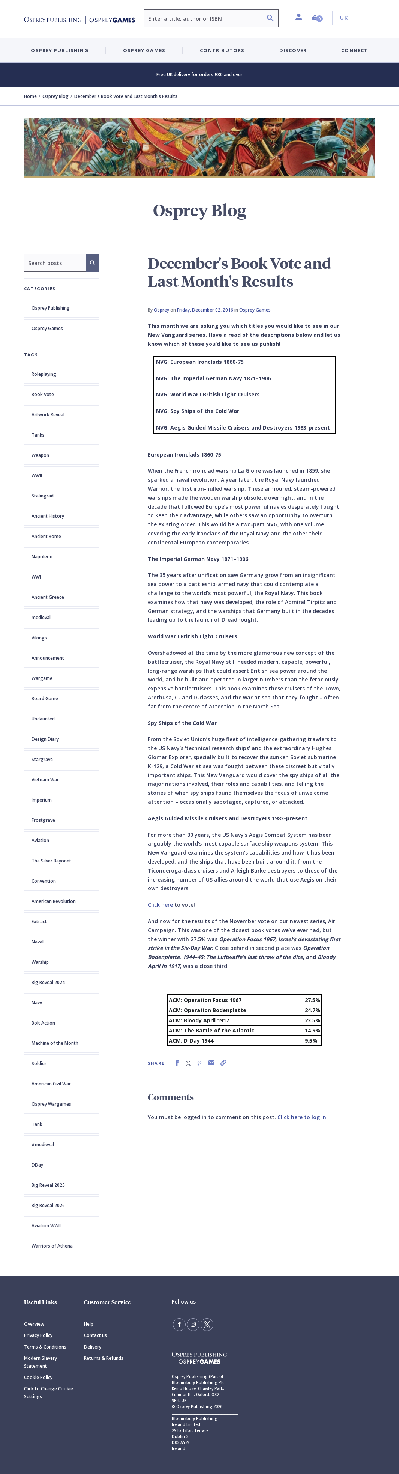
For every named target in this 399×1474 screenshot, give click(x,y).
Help (88, 1324)
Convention (44, 881)
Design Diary (45, 739)
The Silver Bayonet (51, 861)
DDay (37, 1165)
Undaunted (43, 719)
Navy (37, 1002)
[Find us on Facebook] (179, 1324)
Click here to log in (302, 1117)
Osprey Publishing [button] (59, 50)
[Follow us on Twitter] (207, 1324)
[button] (317, 17)
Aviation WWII (46, 1225)
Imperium (42, 800)
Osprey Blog (55, 96)
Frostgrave (43, 820)
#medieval (43, 1144)
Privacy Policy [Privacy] (38, 1335)
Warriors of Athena (52, 1246)
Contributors (222, 50)
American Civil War (51, 1084)
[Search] (270, 19)
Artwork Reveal (48, 414)
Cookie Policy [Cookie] (38, 1377)
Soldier (39, 1063)
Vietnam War (45, 779)
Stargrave (42, 759)
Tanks (38, 435)
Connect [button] (354, 50)
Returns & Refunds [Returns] (103, 1358)
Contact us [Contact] (95, 1335)
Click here (160, 904)
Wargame (42, 678)
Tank (37, 1124)
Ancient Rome (46, 536)
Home (30, 96)
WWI (36, 577)
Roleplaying (44, 374)
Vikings (39, 638)
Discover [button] (293, 50)
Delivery (92, 1347)
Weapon (40, 455)
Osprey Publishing (51, 308)
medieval (41, 617)
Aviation (40, 840)
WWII (37, 475)
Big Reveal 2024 (48, 982)
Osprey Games (47, 328)
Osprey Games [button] (144, 50)
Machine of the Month (55, 1043)
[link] (177, 1063)
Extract (39, 921)
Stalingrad (43, 496)
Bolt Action (43, 1023)
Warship (40, 962)
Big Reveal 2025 (48, 1185)
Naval (38, 942)
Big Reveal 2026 (48, 1205)
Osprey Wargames (51, 1104)
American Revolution (54, 901)
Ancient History (48, 516)
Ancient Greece (48, 597)
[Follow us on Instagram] (193, 1324)
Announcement (48, 658)
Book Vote (43, 394)
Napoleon (42, 556)
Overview (34, 1324)
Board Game (45, 698)
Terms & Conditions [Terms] (45, 1347)
